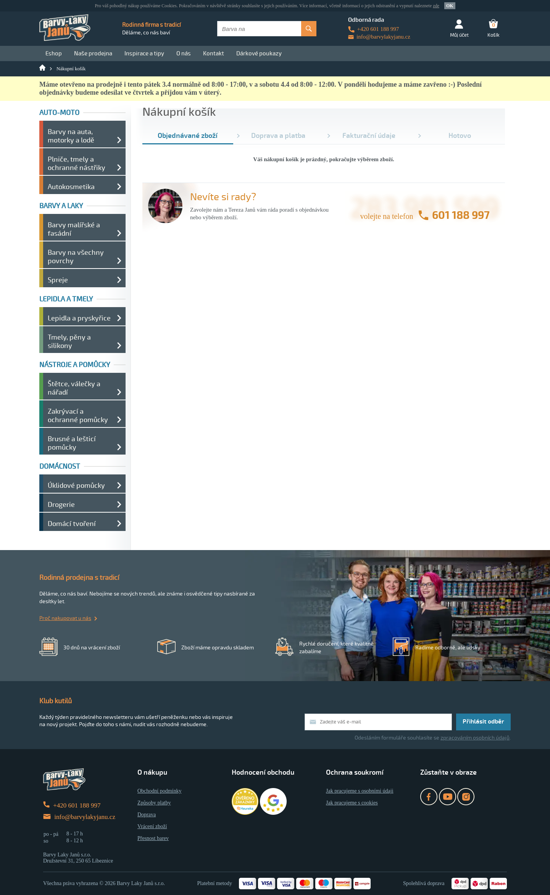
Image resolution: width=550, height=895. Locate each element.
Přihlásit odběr (483, 721)
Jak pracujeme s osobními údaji (360, 791)
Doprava (146, 814)
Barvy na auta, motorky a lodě (71, 136)
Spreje (58, 280)
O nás (183, 53)
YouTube (447, 796)
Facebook (428, 796)
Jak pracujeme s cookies (352, 803)
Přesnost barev (153, 838)
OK (449, 5)
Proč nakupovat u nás (65, 618)
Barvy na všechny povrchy (76, 256)
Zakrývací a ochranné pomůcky (78, 415)
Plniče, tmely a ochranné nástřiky (76, 163)
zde (436, 5)
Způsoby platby (154, 803)
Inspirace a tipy (144, 53)
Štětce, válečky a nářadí (74, 388)
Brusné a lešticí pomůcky (72, 443)
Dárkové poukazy (259, 53)
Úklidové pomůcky (76, 485)
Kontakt (213, 53)
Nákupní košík (70, 68)
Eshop (53, 53)
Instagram (465, 796)
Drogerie (61, 504)
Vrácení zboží (152, 826)
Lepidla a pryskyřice (79, 318)
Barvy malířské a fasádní (74, 229)
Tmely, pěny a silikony (69, 341)
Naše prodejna (93, 53)
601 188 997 (461, 215)
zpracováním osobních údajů (475, 738)
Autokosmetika (71, 187)
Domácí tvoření (72, 524)
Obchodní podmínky (159, 791)
